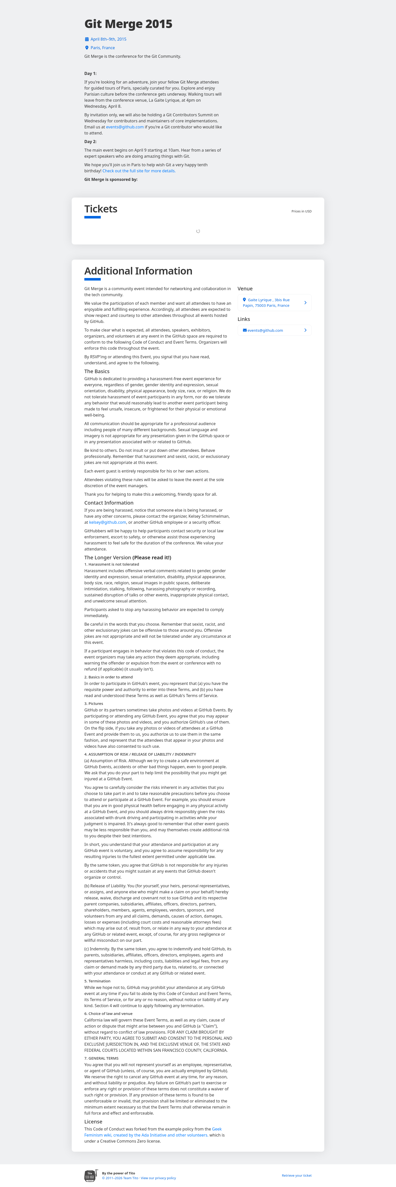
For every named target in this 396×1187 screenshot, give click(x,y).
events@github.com (125, 127)
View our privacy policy (158, 1178)
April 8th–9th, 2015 (109, 39)
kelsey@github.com (107, 522)
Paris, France (103, 47)
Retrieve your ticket (297, 1175)
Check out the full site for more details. (139, 171)
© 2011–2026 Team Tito (120, 1178)
